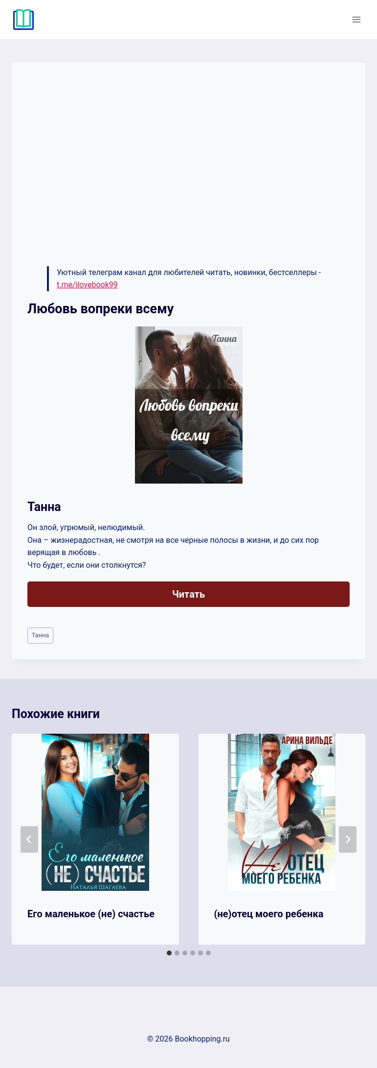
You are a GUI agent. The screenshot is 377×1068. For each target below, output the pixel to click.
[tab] (169, 953)
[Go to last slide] (29, 839)
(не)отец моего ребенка (269, 914)
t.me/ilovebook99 (87, 284)
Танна (40, 635)
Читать (188, 594)
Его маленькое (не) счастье (91, 914)
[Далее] (347, 839)
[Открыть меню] (356, 19)
